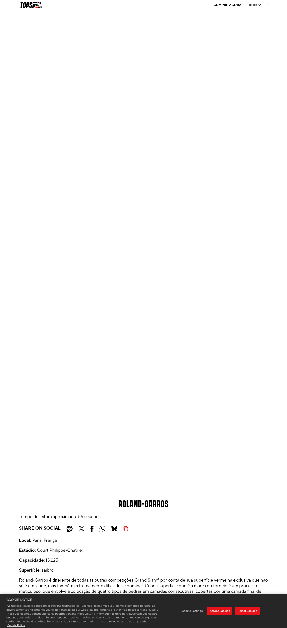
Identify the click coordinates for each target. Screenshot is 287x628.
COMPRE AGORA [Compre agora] (227, 5)
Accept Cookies (220, 614)
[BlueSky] (114, 529)
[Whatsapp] (102, 529)
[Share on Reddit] (70, 529)
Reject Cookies (247, 614)
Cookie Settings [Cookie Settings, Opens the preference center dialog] (192, 614)
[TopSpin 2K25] (31, 5)
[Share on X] (82, 529)
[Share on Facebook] (91, 529)
